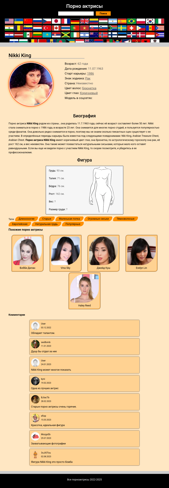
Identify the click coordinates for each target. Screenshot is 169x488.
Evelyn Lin (141, 268)
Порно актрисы (84, 6)
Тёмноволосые (125, 218)
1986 (90, 73)
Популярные (73, 224)
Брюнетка (89, 88)
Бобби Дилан (27, 268)
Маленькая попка (69, 218)
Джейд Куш (103, 268)
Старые (46, 218)
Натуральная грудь (46, 224)
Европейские (20, 224)
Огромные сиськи (98, 218)
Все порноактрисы (78, 479)
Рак (87, 78)
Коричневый (89, 93)
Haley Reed (84, 305)
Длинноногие (26, 218)
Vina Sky (65, 268)
